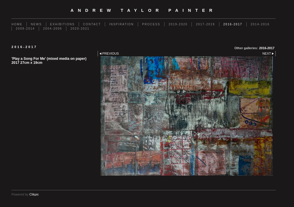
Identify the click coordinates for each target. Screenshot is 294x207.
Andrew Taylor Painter (144, 10)
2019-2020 (178, 24)
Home (16, 24)
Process (151, 24)
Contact (92, 24)
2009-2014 (25, 28)
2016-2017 (232, 24)
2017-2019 (205, 24)
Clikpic (34, 194)
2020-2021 (79, 28)
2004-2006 (52, 28)
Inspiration (121, 24)
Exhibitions (62, 24)
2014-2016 (260, 24)
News (36, 24)
